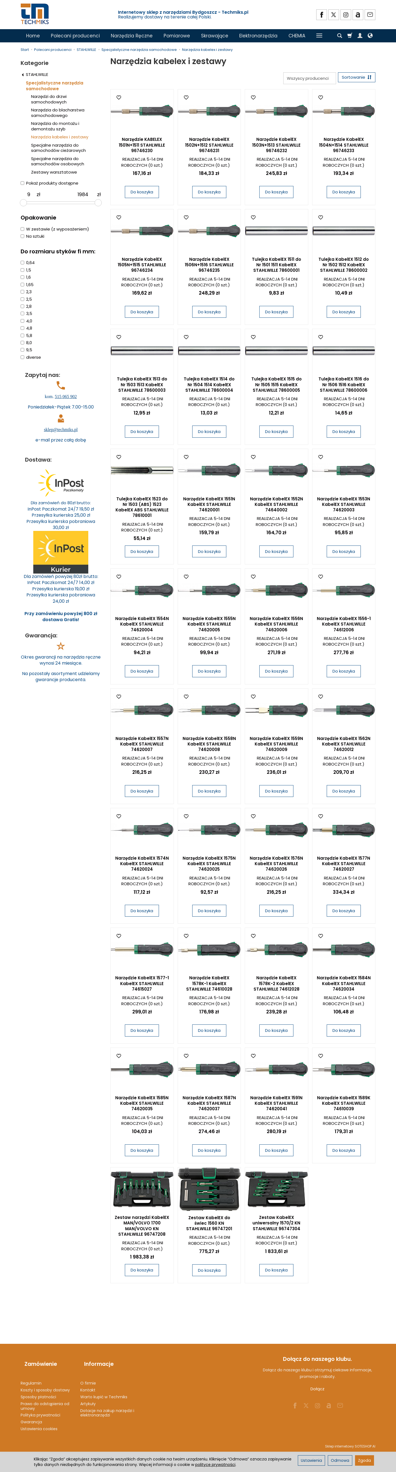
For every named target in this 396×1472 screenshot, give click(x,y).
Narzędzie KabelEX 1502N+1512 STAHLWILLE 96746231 (209, 146)
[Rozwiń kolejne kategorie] (319, 35)
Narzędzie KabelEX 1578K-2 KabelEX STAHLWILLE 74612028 (276, 985)
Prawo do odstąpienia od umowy (45, 1398)
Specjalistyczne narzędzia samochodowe (54, 86)
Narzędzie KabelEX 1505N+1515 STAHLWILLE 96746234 (142, 266)
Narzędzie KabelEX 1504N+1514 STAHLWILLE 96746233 (344, 146)
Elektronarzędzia (258, 35)
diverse (31, 357)
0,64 (28, 262)
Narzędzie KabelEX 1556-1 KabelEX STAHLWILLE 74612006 (344, 626)
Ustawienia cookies (39, 1421)
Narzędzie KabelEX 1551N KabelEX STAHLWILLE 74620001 (209, 506)
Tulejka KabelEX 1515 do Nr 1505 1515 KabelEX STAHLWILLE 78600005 (276, 386)
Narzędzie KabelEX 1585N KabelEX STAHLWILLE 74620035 (142, 1105)
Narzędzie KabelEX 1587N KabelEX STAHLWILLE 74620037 (209, 1105)
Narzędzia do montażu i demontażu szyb (55, 126)
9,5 (26, 350)
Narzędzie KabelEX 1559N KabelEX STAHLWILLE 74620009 (276, 746)
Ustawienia (311, 1460)
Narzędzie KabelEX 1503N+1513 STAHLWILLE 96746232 (276, 146)
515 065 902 (66, 396)
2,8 (26, 306)
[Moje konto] (360, 35)
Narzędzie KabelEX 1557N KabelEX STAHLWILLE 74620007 (142, 746)
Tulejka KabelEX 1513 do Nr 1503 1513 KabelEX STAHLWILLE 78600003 (142, 386)
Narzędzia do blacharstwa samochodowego (57, 112)
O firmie (88, 1375)
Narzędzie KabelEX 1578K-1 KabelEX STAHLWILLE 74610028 (209, 985)
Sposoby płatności (38, 1389)
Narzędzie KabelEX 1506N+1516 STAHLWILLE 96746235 (209, 266)
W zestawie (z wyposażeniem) (55, 229)
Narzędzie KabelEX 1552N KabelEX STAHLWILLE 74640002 (276, 506)
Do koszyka (142, 194)
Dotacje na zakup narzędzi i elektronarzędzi (107, 1405)
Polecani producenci (75, 35)
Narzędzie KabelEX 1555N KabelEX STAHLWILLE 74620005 (209, 626)
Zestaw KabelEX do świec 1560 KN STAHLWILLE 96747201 (209, 1225)
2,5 (26, 299)
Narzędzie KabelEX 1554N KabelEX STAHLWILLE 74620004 (142, 626)
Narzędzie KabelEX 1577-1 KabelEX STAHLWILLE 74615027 (142, 985)
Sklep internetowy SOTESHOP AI (350, 1438)
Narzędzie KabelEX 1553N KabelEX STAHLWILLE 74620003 (343, 506)
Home (33, 35)
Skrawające (214, 35)
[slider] (23, 202)
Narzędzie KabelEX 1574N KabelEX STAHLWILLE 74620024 (142, 865)
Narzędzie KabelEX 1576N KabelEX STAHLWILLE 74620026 (276, 865)
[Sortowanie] (354, 78)
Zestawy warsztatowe (54, 172)
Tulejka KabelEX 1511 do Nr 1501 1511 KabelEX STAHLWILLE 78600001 (276, 266)
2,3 (26, 292)
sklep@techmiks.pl (61, 429)
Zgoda (364, 1460)
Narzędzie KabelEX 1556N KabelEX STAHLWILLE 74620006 (276, 626)
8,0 (26, 343)
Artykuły (88, 1396)
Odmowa (340, 1460)
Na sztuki (32, 236)
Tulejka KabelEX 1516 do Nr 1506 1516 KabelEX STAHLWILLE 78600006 (343, 386)
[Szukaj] (339, 35)
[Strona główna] (35, 14)
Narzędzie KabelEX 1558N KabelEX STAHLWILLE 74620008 (209, 746)
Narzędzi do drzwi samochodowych (49, 99)
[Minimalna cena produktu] (29, 194)
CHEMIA (296, 35)
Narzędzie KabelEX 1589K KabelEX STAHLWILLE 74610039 (343, 1105)
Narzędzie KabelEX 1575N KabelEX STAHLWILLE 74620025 (209, 865)
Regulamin (31, 1375)
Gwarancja (31, 1414)
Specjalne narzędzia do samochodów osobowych (57, 161)
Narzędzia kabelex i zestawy (59, 137)
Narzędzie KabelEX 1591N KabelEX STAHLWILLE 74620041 (276, 1105)
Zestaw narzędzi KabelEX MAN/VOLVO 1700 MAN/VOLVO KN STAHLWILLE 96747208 (142, 1227)
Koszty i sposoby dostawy (45, 1382)
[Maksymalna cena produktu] (82, 194)
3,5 (26, 313)
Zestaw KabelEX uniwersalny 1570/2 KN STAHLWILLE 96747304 (276, 1224)
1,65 (27, 284)
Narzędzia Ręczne (132, 35)
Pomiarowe (177, 35)
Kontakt (87, 1382)
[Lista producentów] (305, 78)
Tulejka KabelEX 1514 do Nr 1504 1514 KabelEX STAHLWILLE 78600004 (209, 386)
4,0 (26, 321)
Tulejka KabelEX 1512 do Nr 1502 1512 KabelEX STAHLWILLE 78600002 (343, 266)
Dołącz (317, 1391)
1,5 (26, 270)
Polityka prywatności (40, 1407)
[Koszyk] (350, 35)
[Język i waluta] (370, 35)
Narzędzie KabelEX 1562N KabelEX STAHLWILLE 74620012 (343, 746)
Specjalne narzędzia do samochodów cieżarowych (58, 147)
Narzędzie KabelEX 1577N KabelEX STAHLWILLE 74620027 (343, 865)
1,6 (26, 277)
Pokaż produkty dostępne (49, 183)
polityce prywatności (215, 1464)
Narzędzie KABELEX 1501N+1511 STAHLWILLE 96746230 (142, 146)
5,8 (26, 335)
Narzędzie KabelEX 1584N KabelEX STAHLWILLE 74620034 (344, 985)
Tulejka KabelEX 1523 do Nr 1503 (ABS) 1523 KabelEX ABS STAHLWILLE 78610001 (142, 509)
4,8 (26, 328)
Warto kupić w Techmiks (103, 1389)
